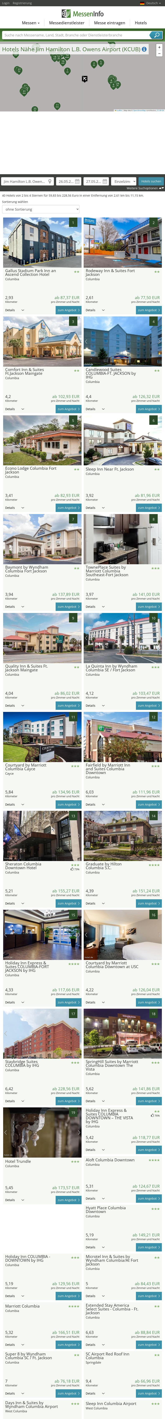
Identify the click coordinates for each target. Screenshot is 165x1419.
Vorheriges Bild (5, 242)
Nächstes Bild (79, 242)
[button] (82, 76)
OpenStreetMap (139, 110)
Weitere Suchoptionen (142, 188)
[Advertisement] (83, 143)
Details (14, 310)
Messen (31, 22)
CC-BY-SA (160, 110)
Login (6, 3)
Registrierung (22, 3)
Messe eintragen (109, 22)
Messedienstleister (66, 22)
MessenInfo (83, 13)
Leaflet (118, 110)
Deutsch (153, 3)
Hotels (141, 22)
